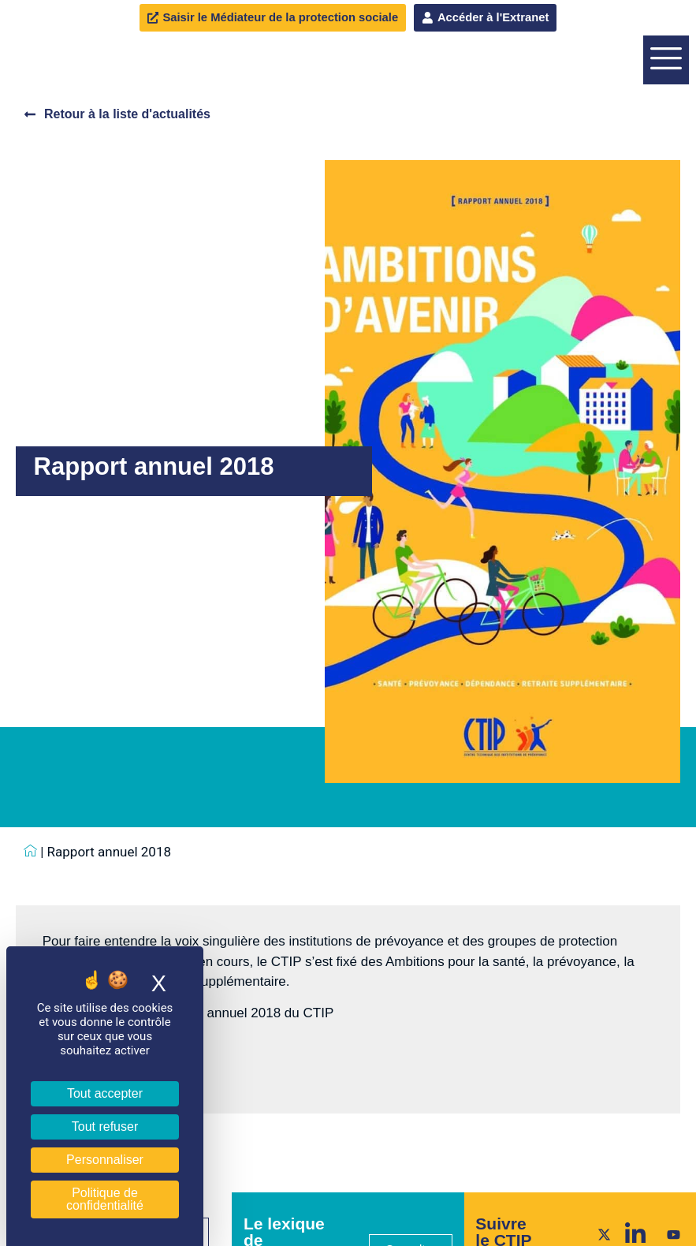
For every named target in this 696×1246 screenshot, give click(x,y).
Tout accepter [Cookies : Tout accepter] (105, 1093)
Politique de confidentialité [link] (104, 1199)
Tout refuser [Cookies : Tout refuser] (105, 1126)
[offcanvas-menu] (666, 111)
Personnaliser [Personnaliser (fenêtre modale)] (104, 1159)
